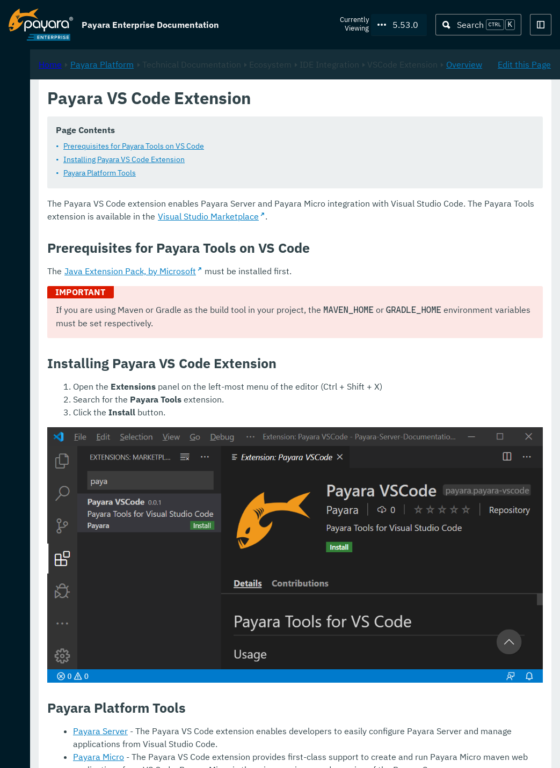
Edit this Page (524, 113)
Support (140, 748)
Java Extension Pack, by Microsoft (272, 297)
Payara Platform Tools (242, 186)
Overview (329, 126)
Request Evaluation (61, 748)
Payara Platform (40, 91)
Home (192, 113)
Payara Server (242, 684)
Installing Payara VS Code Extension (266, 173)
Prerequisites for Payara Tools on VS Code (276, 159)
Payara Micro (240, 710)
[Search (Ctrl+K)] (478, 24)
